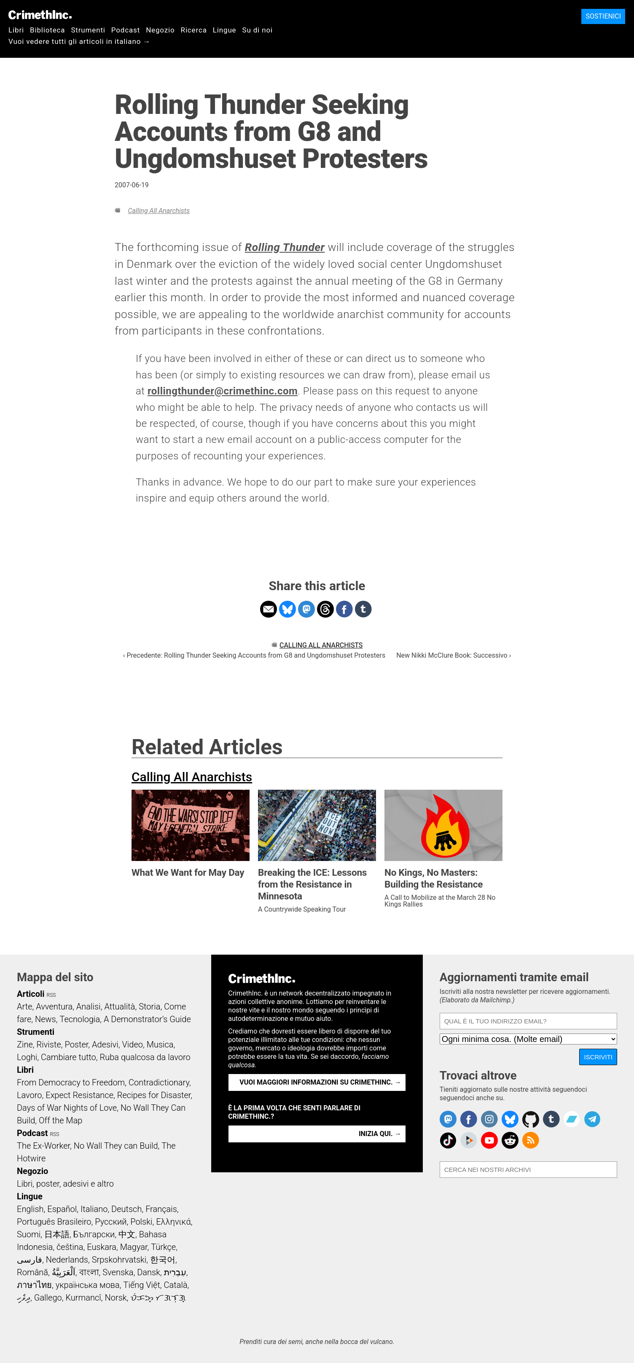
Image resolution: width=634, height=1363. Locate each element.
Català (176, 1285)
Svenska (117, 1272)
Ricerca (194, 30)
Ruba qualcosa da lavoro (145, 1057)
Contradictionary (159, 1082)
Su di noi (257, 30)
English (30, 1209)
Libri (16, 30)
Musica (160, 1044)
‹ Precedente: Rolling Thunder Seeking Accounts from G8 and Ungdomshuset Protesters (254, 655)
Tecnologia (79, 1019)
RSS (51, 995)
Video (132, 1044)
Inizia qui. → (380, 1134)
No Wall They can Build (116, 1146)
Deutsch (126, 1209)
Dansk (148, 1272)
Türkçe (163, 1247)
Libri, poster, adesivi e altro (65, 1184)
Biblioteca (47, 30)
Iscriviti (598, 1057)
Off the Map (60, 1120)
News (45, 1019)
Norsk (116, 1298)
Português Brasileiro (54, 1222)
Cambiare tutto (68, 1057)
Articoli (31, 994)
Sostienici (603, 16)
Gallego (48, 1298)
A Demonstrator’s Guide (147, 1019)
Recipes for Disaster (154, 1095)
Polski (141, 1222)
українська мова (88, 1285)
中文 (126, 1234)
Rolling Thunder (285, 247)
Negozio (160, 30)
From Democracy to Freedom (71, 1082)
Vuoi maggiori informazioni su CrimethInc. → (320, 1082)
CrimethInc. (40, 14)
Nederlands (67, 1260)
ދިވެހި (23, 1298)
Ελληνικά (173, 1222)
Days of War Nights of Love (67, 1108)
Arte (24, 1006)
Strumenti (88, 30)
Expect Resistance (79, 1095)
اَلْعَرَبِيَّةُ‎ (63, 1272)
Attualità (119, 1006)
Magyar (134, 1247)
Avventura (54, 1006)
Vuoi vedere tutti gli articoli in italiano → (79, 41)
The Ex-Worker (43, 1146)
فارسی (29, 1260)
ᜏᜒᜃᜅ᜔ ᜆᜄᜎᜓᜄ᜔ (158, 1298)
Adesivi (105, 1044)
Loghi (27, 1057)
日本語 (57, 1234)
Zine (25, 1044)
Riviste (49, 1044)
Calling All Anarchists (158, 211)
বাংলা (89, 1272)
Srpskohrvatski (119, 1260)
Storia (149, 1006)
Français (161, 1209)
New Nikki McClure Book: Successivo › (453, 655)
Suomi (28, 1234)
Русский (110, 1222)
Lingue (224, 30)
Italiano (94, 1209)
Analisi (88, 1006)
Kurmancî (83, 1298)
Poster (76, 1044)
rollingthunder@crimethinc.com (223, 391)
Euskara (101, 1247)
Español (62, 1209)
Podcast (125, 30)
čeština (69, 1247)
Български (94, 1234)
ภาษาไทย (34, 1285)
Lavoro (29, 1095)
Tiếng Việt (141, 1285)
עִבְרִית (175, 1272)
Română (32, 1272)
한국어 (162, 1260)
